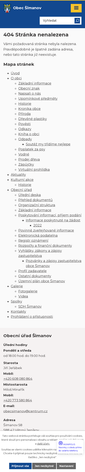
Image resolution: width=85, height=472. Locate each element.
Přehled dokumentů (35, 200)
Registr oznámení (33, 241)
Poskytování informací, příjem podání (49, 215)
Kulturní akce (22, 180)
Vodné (23, 154)
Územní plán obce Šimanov (41, 281)
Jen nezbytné (44, 465)
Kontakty (18, 312)
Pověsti (24, 124)
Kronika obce (29, 109)
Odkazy (24, 129)
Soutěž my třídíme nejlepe (48, 144)
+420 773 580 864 (17, 400)
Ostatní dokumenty (34, 276)
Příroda (24, 114)
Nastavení (66, 465)
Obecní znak (29, 88)
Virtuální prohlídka (34, 170)
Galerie (17, 286)
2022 (37, 225)
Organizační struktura (36, 205)
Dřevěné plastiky (32, 119)
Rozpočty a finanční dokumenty (45, 246)
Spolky (16, 301)
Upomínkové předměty (37, 99)
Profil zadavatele (32, 271)
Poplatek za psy (31, 149)
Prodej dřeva (29, 159)
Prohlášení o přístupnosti (32, 317)
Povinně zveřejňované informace (46, 230)
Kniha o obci (28, 134)
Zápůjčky (26, 164)
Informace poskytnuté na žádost (53, 220)
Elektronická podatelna (38, 235)
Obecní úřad (21, 190)
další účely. (43, 443)
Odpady (25, 139)
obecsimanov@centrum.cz (25, 411)
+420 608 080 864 (17, 379)
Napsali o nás (29, 93)
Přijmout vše (20, 465)
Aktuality (18, 175)
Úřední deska (29, 195)
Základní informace (34, 83)
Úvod (15, 73)
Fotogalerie (27, 291)
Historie (24, 104)
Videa (23, 296)
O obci (16, 78)
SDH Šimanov (30, 306)
